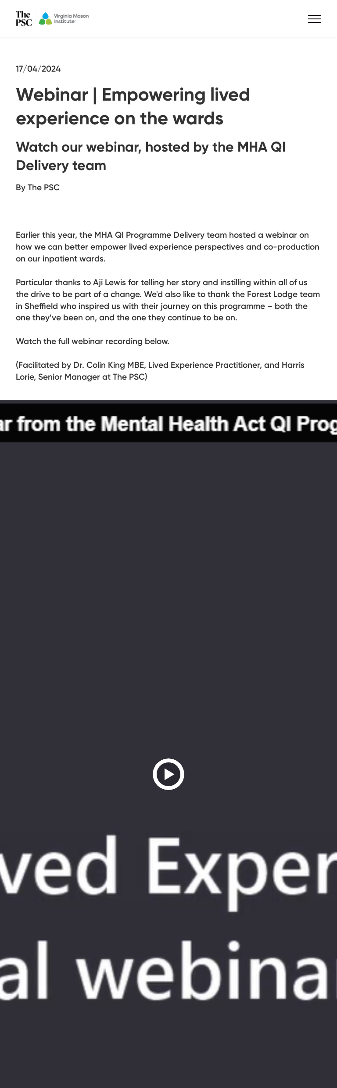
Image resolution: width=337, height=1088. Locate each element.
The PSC (44, 187)
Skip (33, 413)
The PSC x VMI (68, 18)
